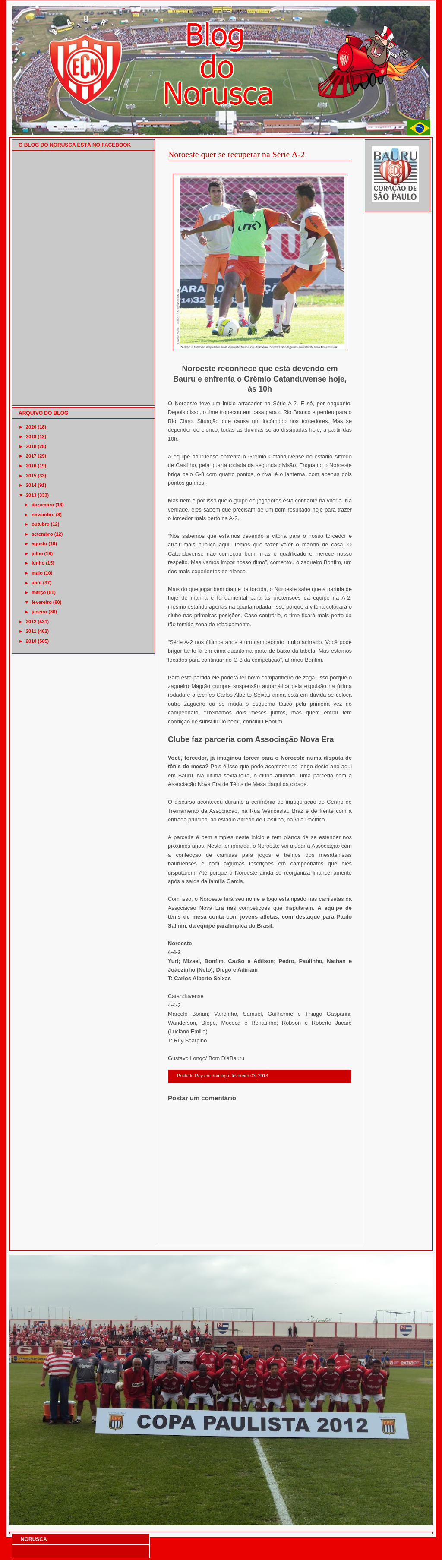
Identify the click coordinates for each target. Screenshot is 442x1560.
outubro (41, 524)
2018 (31, 446)
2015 (31, 475)
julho (37, 553)
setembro (42, 534)
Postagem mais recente (191, 1232)
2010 (31, 641)
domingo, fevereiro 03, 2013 (240, 1076)
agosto (39, 543)
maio (37, 572)
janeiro (39, 611)
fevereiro (41, 602)
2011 (31, 631)
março (39, 592)
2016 (31, 465)
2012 (31, 621)
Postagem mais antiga (329, 1232)
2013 (31, 495)
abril (36, 582)
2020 (31, 426)
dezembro (43, 504)
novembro (43, 514)
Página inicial (261, 1232)
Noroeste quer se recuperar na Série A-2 (236, 154)
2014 (31, 485)
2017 (31, 455)
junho (38, 562)
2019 (31, 436)
